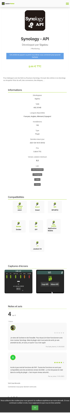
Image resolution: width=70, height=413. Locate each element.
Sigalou (43, 44)
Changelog (37, 174)
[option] (19, 281)
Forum (37, 184)
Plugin (37, 134)
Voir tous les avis (14, 383)
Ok (35, 408)
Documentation (37, 169)
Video (37, 179)
